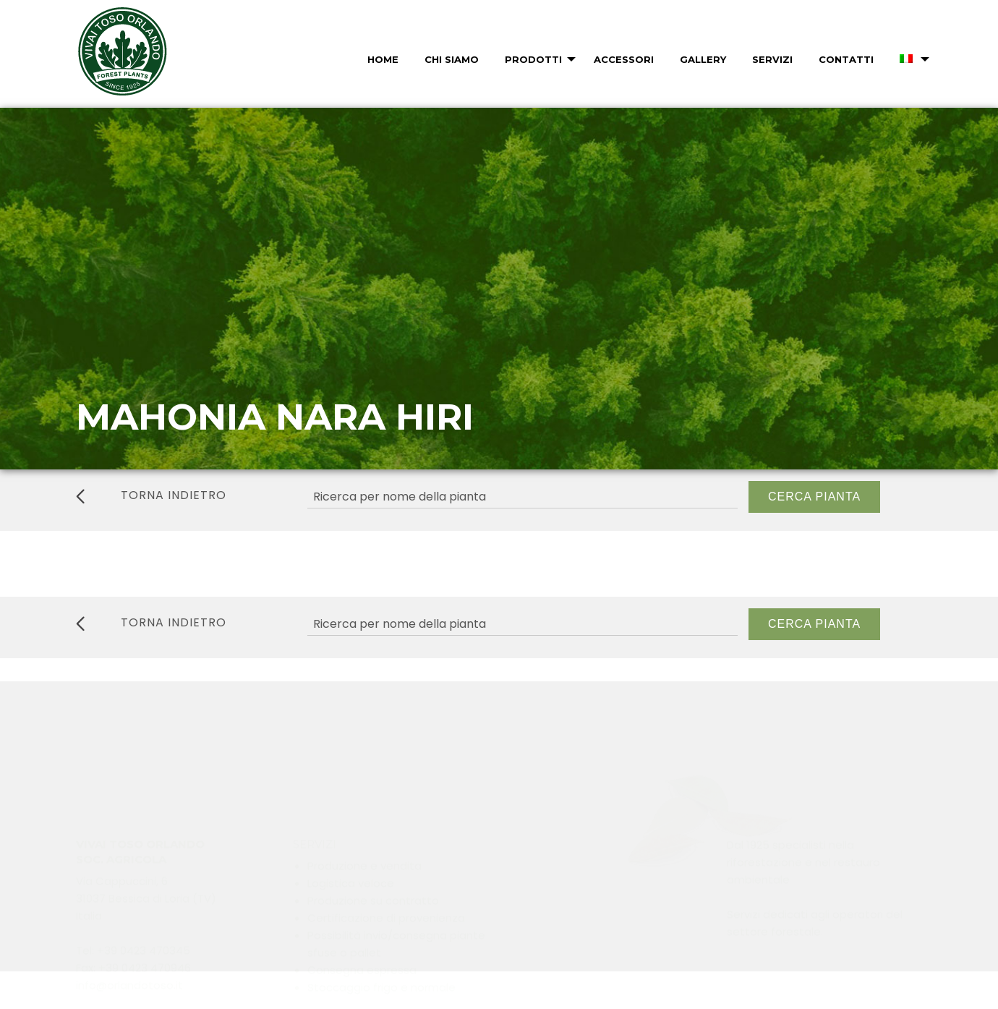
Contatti (846, 59)
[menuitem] (381, 59)
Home (382, 59)
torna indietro (151, 495)
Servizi (772, 59)
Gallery (703, 59)
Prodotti (533, 59)
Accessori (624, 59)
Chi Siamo (452, 59)
